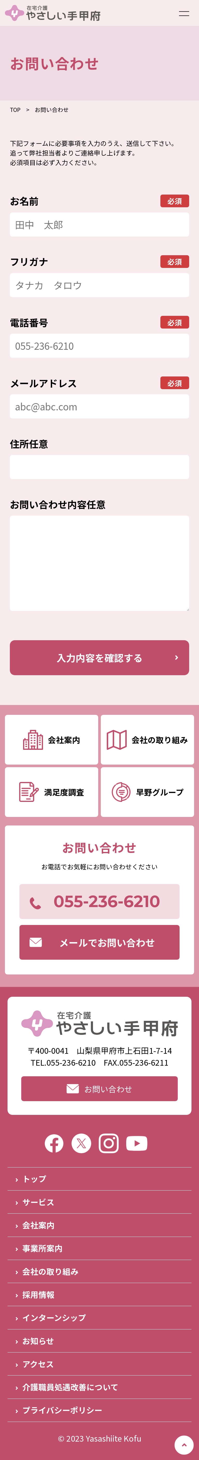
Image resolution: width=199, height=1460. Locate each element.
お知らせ (38, 1341)
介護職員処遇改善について (70, 1387)
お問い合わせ (99, 1088)
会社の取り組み (50, 1271)
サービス (38, 1202)
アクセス (38, 1364)
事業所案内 (42, 1248)
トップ (34, 1178)
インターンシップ (54, 1317)
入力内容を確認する (99, 658)
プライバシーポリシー (62, 1410)
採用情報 (38, 1294)
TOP (15, 109)
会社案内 (38, 1225)
